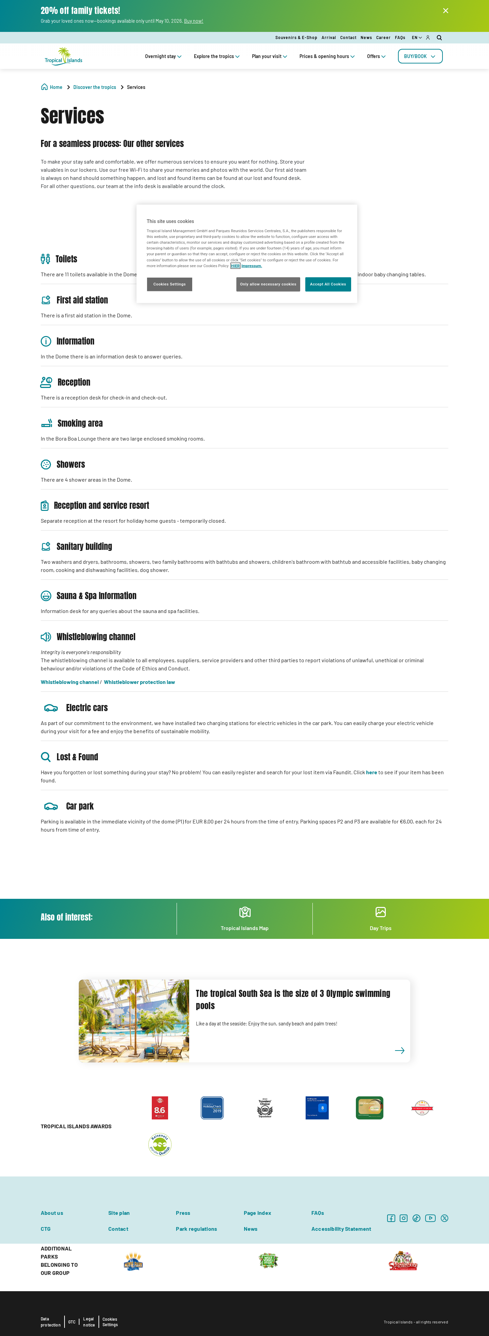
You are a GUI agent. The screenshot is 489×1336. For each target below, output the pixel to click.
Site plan (119, 1212)
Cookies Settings (110, 1322)
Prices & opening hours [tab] (328, 56)
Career (383, 37)
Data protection (51, 1321)
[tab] (420, 56)
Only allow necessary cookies (268, 283)
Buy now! (193, 21)
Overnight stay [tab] (164, 56)
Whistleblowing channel (70, 682)
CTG (46, 1228)
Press (183, 1212)
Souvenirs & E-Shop (296, 37)
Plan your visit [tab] (270, 56)
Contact (348, 37)
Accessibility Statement (341, 1228)
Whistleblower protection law (139, 682)
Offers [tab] (377, 56)
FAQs (400, 37)
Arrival (329, 37)
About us (52, 1212)
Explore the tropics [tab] (217, 56)
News (366, 37)
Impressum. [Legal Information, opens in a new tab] (251, 265)
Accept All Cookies (328, 283)
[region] (247, 253)
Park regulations (196, 1228)
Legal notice (89, 1321)
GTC (72, 1321)
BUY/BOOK (420, 56)
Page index (257, 1212)
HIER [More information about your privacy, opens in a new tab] (235, 265)
